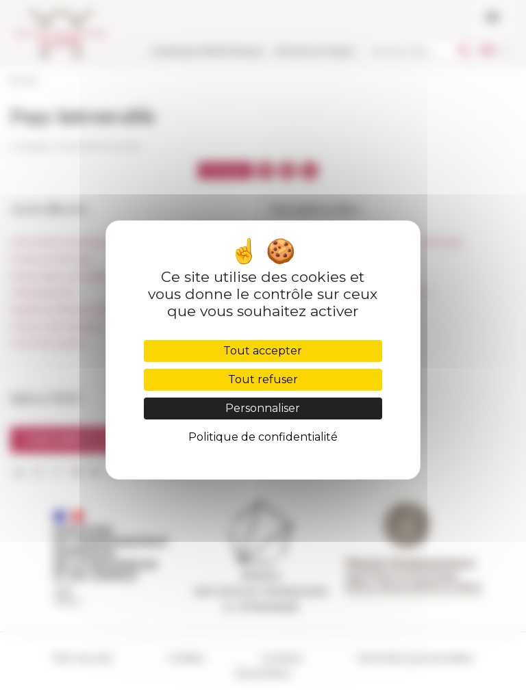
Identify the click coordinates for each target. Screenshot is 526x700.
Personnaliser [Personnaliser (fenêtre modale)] (262, 408)
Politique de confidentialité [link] (263, 436)
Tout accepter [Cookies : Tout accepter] (262, 350)
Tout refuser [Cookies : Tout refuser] (263, 379)
